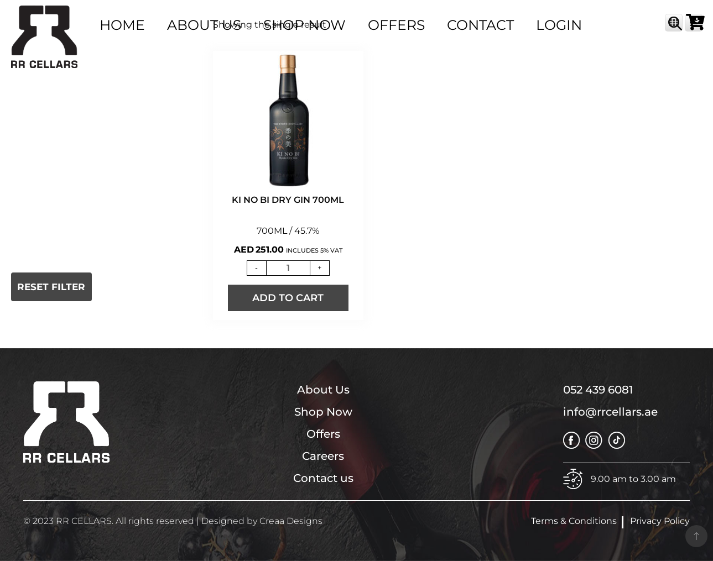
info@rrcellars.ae (610, 411)
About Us (323, 389)
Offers (323, 434)
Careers (323, 456)
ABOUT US (204, 25)
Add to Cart (288, 298)
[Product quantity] (288, 268)
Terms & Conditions (574, 521)
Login (559, 25)
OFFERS (396, 25)
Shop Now (323, 411)
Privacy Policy (660, 521)
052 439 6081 (598, 389)
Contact (480, 25)
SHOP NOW (304, 25)
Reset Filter (51, 286)
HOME (122, 25)
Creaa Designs (290, 521)
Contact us (323, 478)
